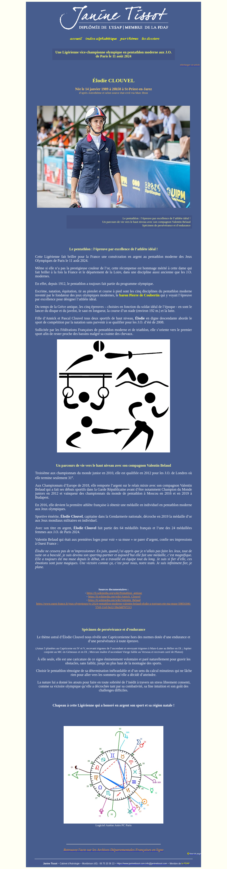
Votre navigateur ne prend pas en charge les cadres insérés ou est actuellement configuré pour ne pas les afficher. (113, 23)
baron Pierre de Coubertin (139, 295)
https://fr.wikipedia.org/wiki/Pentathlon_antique (114, 593)
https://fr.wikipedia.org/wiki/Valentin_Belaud (114, 600)
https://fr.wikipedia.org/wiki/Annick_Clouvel (114, 596)
